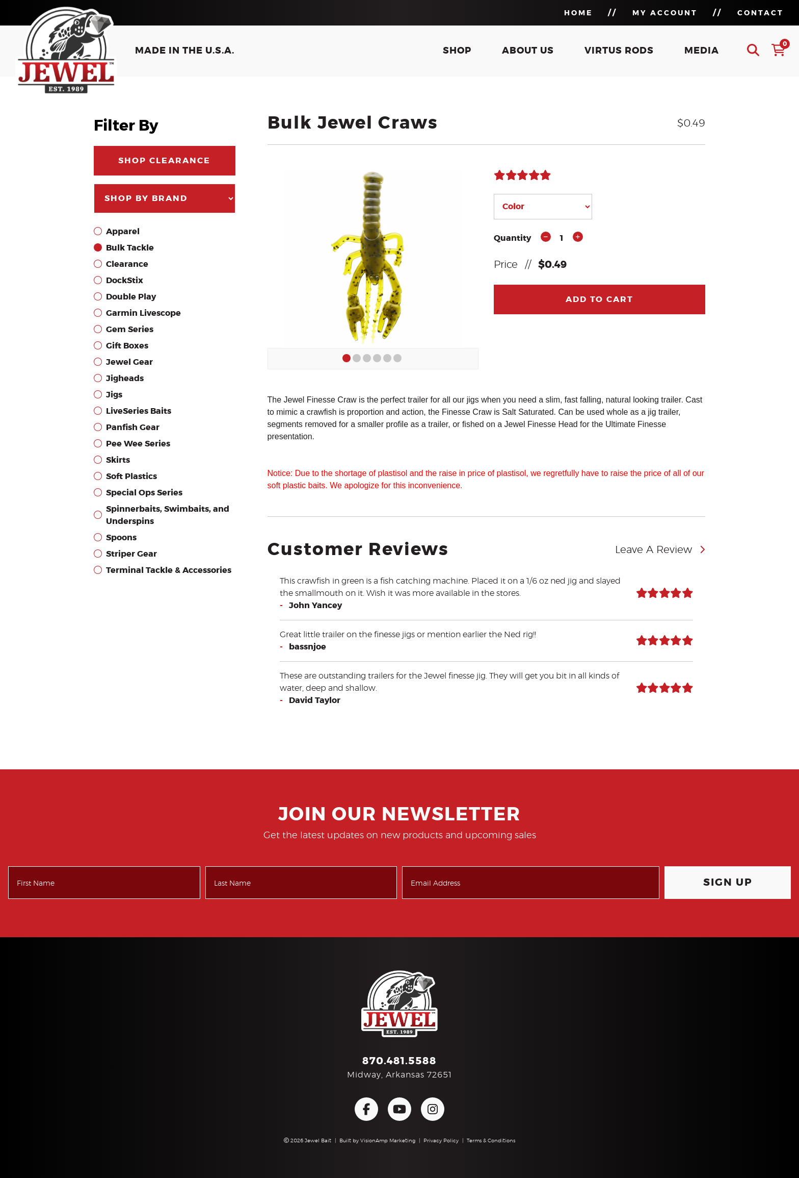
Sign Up (728, 883)
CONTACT (760, 13)
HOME (578, 13)
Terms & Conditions (491, 1140)
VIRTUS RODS (619, 51)
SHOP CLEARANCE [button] (164, 161)
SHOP (457, 51)
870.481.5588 (399, 1061)
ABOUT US (528, 51)
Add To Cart (599, 299)
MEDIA (701, 51)
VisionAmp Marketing (387, 1140)
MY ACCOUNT (665, 13)
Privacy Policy (441, 1140)
